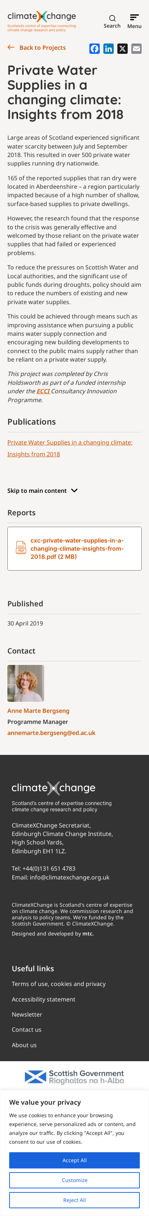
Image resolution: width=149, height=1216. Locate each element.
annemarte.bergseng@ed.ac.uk (51, 733)
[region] (74, 1153)
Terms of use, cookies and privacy (59, 984)
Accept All (75, 1160)
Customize (75, 1180)
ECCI (43, 391)
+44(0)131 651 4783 (48, 868)
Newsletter (27, 1014)
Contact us (27, 1029)
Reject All (74, 1199)
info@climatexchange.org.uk (70, 877)
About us (24, 1045)
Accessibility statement (43, 999)
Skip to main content (42, 491)
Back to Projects (36, 47)
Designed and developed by (53, 933)
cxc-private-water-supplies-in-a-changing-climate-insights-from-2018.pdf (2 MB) (70, 548)
